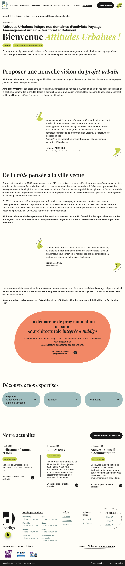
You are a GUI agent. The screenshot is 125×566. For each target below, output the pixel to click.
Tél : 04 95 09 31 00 (32, 524)
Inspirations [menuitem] (24, 5)
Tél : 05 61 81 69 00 (51, 538)
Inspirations (17, 16)
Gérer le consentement (8, 534)
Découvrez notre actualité (105, 435)
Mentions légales (116, 563)
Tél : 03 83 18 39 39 (51, 524)
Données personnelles (95, 563)
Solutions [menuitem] (14, 5)
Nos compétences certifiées (17, 546)
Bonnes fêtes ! (57, 450)
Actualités (30, 16)
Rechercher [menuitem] (87, 5)
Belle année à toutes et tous (16, 451)
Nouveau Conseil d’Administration (103, 451)
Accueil (5, 16)
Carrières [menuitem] (76, 5)
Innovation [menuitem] (36, 5)
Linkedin (87, 519)
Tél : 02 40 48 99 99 (32, 530)
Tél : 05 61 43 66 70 (32, 537)
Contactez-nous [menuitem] (105, 5)
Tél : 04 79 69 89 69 (32, 518)
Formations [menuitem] (47, 5)
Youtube (87, 523)
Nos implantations (32, 512)
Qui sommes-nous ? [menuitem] (62, 5)
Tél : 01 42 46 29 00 (51, 530)
